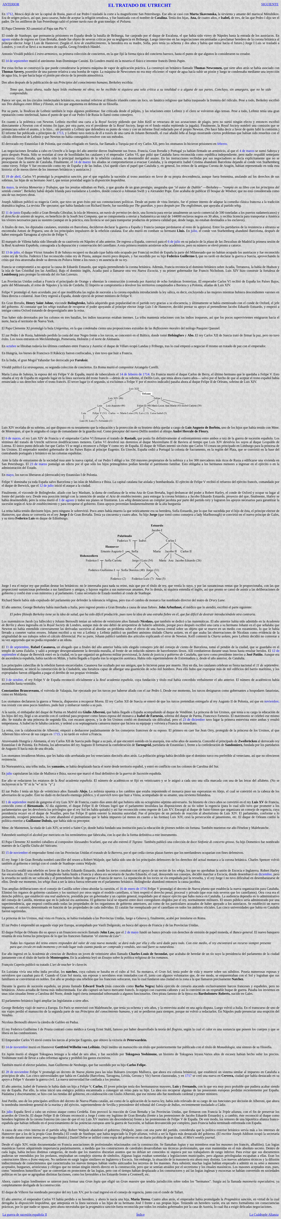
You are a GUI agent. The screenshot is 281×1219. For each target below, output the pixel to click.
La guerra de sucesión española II (24, 1214)
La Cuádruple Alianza (264, 1214)
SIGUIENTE (270, 4)
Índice (140, 1214)
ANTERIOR (10, 4)
